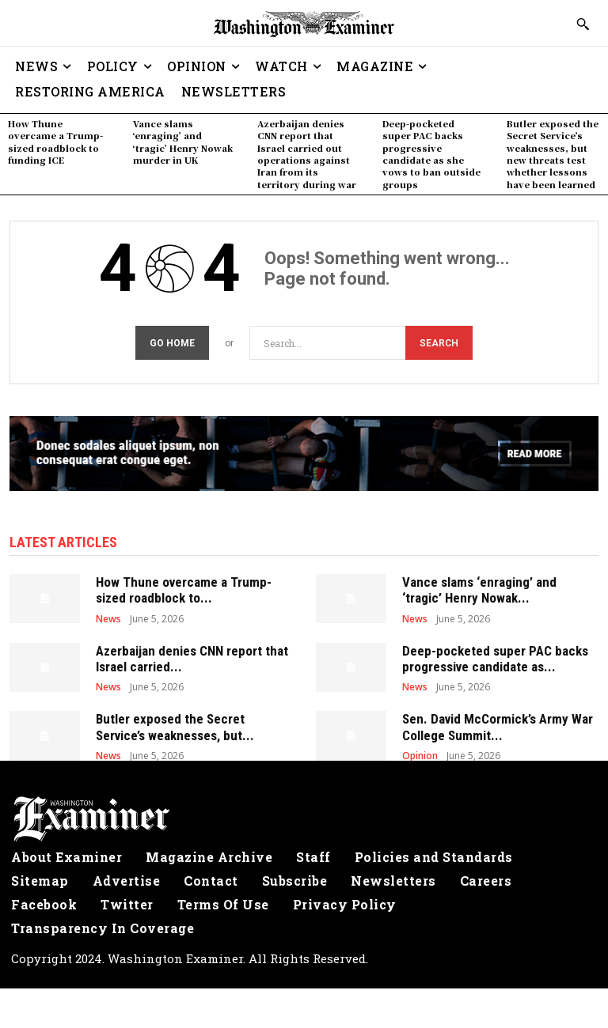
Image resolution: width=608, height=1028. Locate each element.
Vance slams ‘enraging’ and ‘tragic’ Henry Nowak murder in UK (183, 141)
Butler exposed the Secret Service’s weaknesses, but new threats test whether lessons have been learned (552, 154)
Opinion (420, 756)
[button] (582, 23)
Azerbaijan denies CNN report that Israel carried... (192, 659)
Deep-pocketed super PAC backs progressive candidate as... (495, 659)
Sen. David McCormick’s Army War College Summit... (497, 727)
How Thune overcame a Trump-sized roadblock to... (184, 590)
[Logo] (304, 819)
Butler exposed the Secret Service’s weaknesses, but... (175, 727)
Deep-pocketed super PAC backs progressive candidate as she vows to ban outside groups (431, 154)
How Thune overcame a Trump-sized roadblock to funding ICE (55, 141)
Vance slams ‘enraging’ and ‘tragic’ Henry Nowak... (479, 590)
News (108, 619)
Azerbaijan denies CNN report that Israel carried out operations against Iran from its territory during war (306, 154)
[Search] (439, 343)
